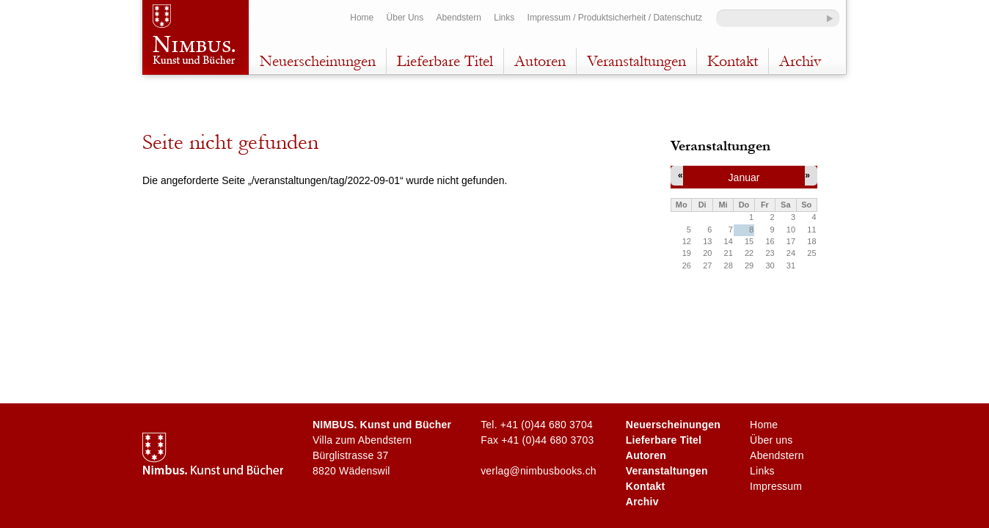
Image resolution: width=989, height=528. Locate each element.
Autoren (540, 61)
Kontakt (732, 61)
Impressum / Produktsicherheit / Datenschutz (615, 17)
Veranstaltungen (636, 61)
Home (361, 17)
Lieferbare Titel (445, 61)
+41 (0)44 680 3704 (546, 424)
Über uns (771, 440)
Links (504, 17)
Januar (744, 177)
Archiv (800, 61)
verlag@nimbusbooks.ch (538, 471)
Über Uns (405, 17)
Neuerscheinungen (318, 61)
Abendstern (459, 17)
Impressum (776, 486)
